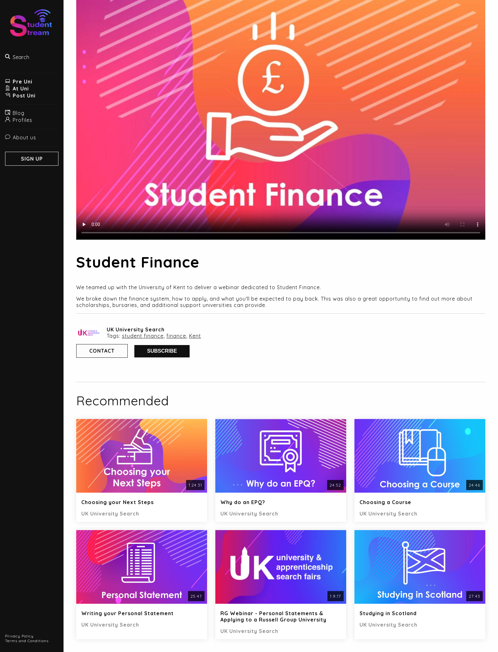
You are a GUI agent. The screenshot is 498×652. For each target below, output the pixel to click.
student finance (143, 336)
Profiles (18, 120)
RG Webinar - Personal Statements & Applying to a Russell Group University (273, 616)
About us (20, 137)
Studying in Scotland (388, 613)
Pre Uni (18, 81)
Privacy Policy (19, 636)
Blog (14, 113)
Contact (102, 351)
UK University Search (136, 329)
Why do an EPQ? (242, 502)
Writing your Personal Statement (127, 613)
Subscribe (162, 351)
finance (176, 336)
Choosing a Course (385, 502)
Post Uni (20, 95)
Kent (195, 336)
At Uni (17, 88)
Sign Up (32, 159)
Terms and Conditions (27, 640)
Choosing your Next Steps (117, 502)
